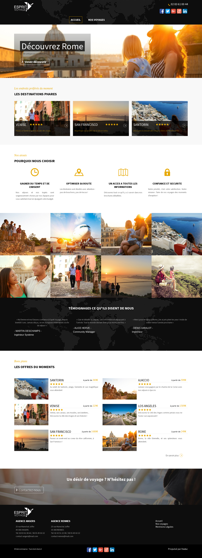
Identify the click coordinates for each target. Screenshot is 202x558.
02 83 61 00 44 (179, 4)
